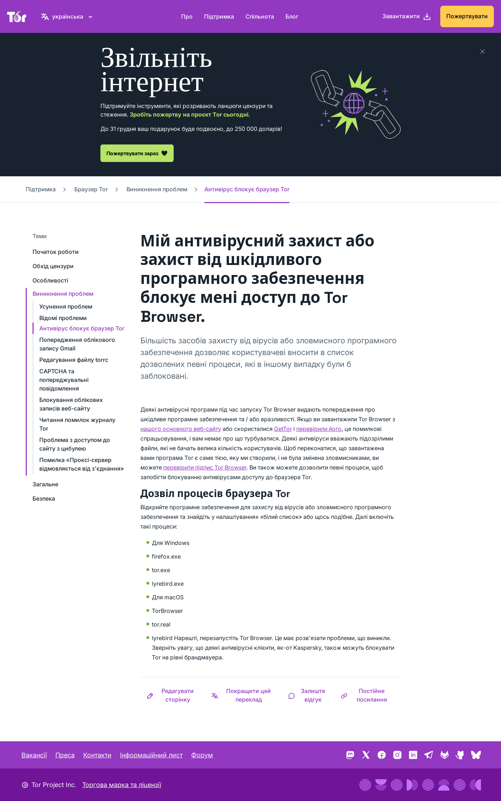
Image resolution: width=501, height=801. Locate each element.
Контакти (97, 755)
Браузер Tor (91, 189)
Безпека (44, 498)
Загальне (45, 484)
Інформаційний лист (151, 755)
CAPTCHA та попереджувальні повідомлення (64, 380)
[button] (172, 695)
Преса (65, 755)
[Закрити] (482, 51)
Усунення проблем (65, 306)
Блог (292, 16)
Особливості (50, 280)
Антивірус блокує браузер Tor (81, 328)
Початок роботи (56, 251)
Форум (202, 755)
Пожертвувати (467, 16)
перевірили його (319, 428)
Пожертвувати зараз (137, 153)
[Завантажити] (406, 16)
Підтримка (219, 16)
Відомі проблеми (63, 317)
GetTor (283, 428)
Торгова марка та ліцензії (121, 784)
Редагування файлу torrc (73, 359)
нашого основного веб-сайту (180, 428)
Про (187, 16)
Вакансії (34, 755)
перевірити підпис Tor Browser (205, 467)
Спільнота (259, 16)
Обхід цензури (53, 266)
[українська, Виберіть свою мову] (68, 16)
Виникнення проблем (157, 189)
